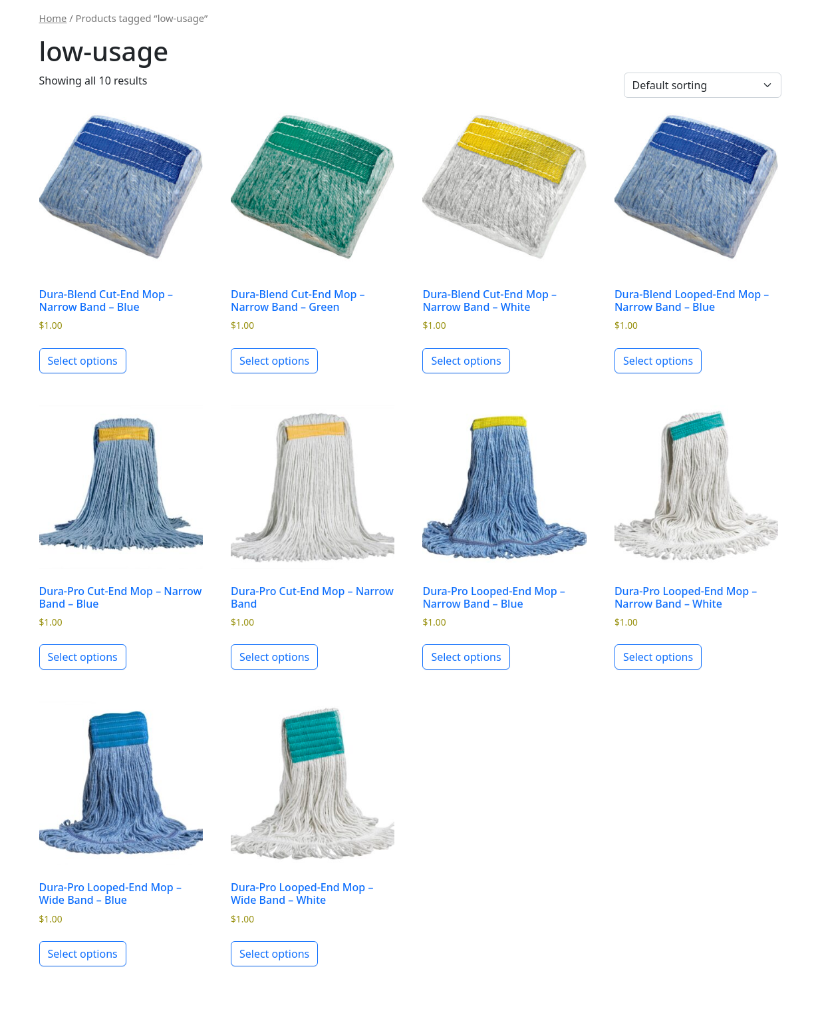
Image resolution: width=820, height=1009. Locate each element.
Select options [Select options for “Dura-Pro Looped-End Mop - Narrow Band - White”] (658, 657)
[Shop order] (702, 85)
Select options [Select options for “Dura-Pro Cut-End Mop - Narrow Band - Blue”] (83, 657)
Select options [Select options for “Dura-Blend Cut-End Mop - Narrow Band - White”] (466, 360)
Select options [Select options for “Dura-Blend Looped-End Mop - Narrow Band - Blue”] (658, 360)
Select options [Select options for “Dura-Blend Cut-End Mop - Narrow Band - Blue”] (83, 360)
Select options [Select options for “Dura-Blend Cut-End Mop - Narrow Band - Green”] (274, 360)
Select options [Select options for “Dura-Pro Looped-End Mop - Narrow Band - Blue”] (466, 657)
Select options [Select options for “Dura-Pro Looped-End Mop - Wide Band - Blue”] (83, 953)
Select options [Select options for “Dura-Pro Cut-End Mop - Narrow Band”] (274, 657)
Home (53, 18)
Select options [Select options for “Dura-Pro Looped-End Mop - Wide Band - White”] (274, 953)
